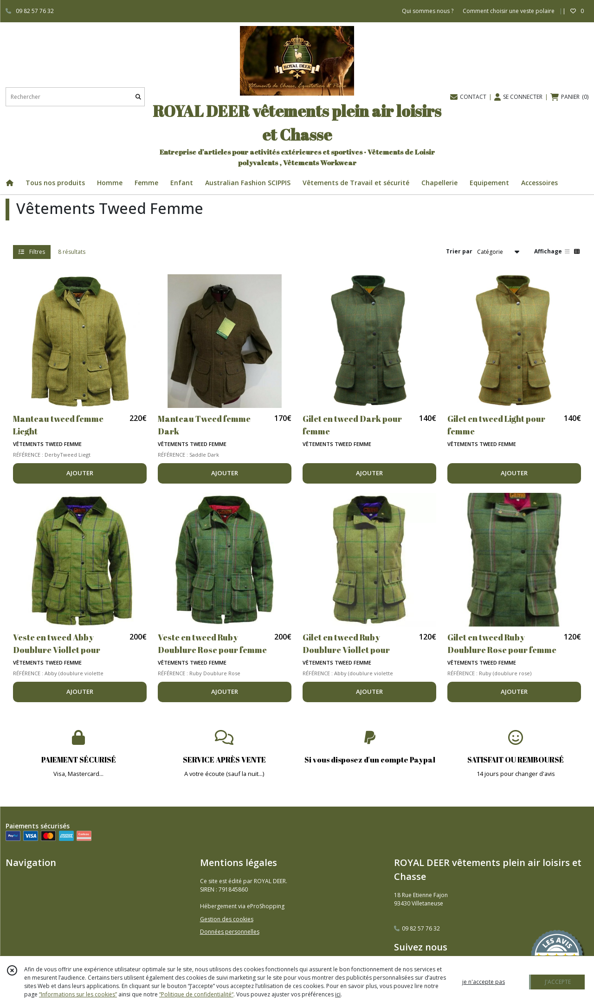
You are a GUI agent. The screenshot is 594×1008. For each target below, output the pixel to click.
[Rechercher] (138, 97)
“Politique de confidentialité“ (196, 994)
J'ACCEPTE (558, 982)
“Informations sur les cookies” (78, 994)
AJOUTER (79, 473)
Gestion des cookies (226, 919)
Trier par (459, 251)
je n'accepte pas (483, 982)
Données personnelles (229, 932)
